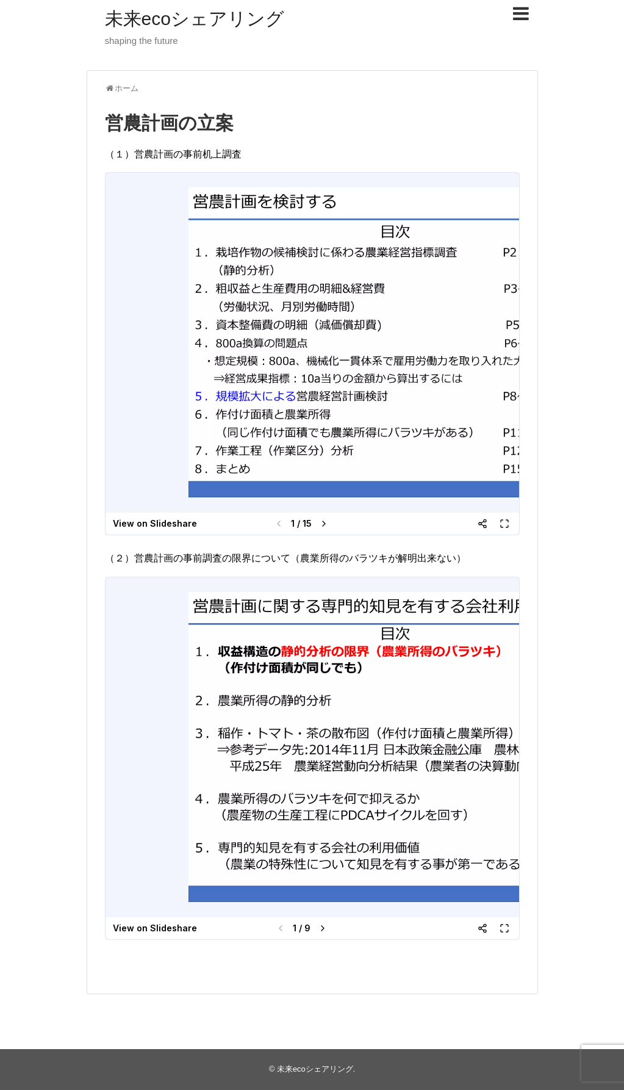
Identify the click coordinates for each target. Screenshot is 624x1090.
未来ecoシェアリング (194, 19)
